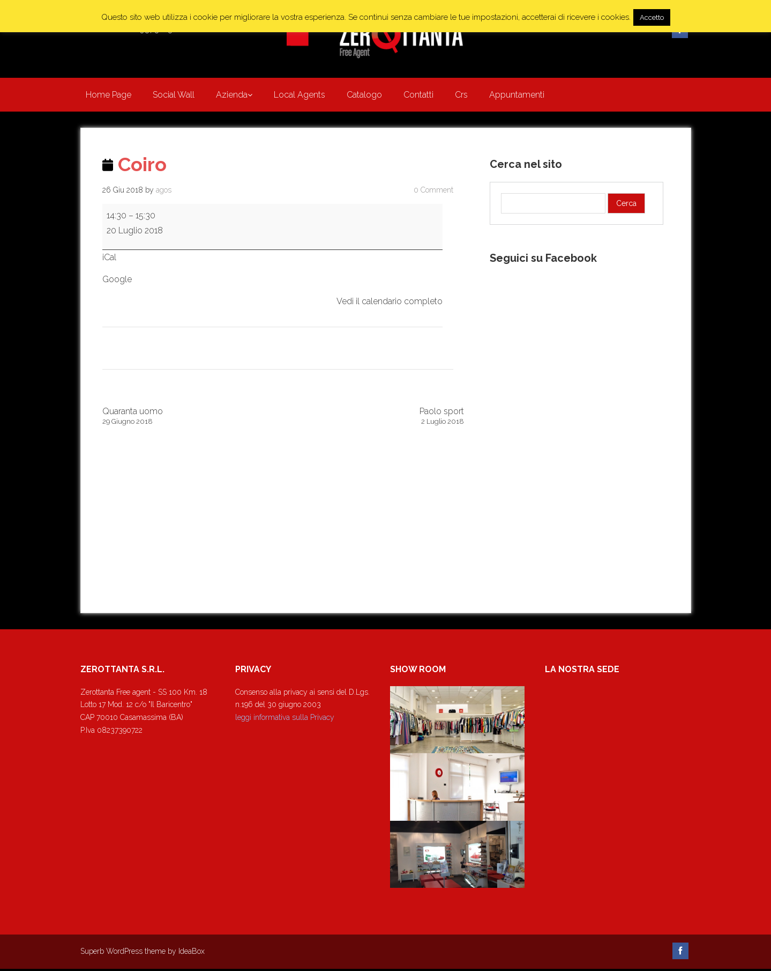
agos (163, 192)
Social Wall (173, 96)
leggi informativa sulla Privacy (284, 720)
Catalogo (364, 96)
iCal (109, 259)
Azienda (232, 96)
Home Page (108, 96)
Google (117, 281)
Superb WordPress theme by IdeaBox (142, 954)
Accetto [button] (652, 17)
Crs (461, 96)
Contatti (418, 96)
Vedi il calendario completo (389, 304)
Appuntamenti (516, 96)
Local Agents (299, 96)
